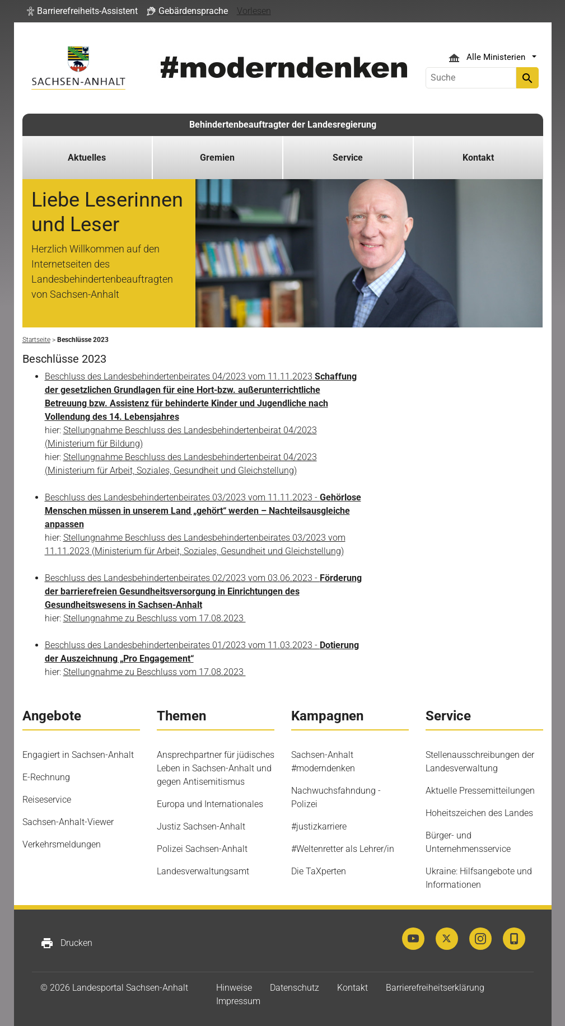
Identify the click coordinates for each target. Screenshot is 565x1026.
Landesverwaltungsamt (203, 871)
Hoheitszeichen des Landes (479, 813)
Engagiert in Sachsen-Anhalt (78, 754)
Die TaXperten (318, 871)
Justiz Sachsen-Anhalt (201, 826)
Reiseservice (46, 799)
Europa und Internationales (210, 804)
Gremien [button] (217, 157)
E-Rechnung (46, 777)
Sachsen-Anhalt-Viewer (68, 822)
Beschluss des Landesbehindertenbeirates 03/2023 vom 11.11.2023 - (203, 511)
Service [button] (348, 157)
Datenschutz (294, 987)
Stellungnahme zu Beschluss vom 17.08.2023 (154, 618)
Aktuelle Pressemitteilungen (480, 790)
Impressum (238, 1001)
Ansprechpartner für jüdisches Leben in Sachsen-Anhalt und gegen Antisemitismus (215, 768)
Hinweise (234, 987)
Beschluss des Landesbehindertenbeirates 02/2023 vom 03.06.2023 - (203, 591)
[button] (82, 11)
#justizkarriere (319, 826)
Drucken (66, 943)
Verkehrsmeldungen (61, 844)
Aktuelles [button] (87, 157)
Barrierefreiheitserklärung (435, 987)
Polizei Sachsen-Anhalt (202, 849)
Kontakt (352, 987)
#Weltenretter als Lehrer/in (342, 849)
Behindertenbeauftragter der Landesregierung (282, 124)
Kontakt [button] (478, 157)
